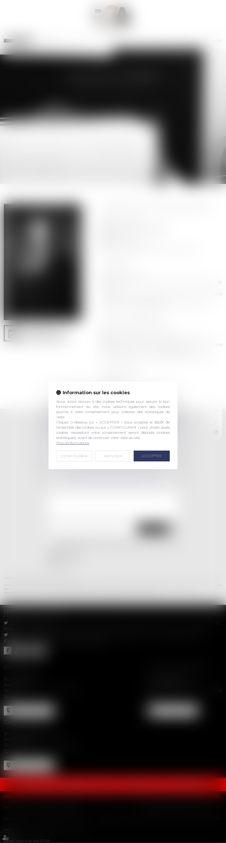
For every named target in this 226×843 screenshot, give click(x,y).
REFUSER (113, 456)
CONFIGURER (74, 456)
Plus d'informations (72, 442)
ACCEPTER (152, 455)
